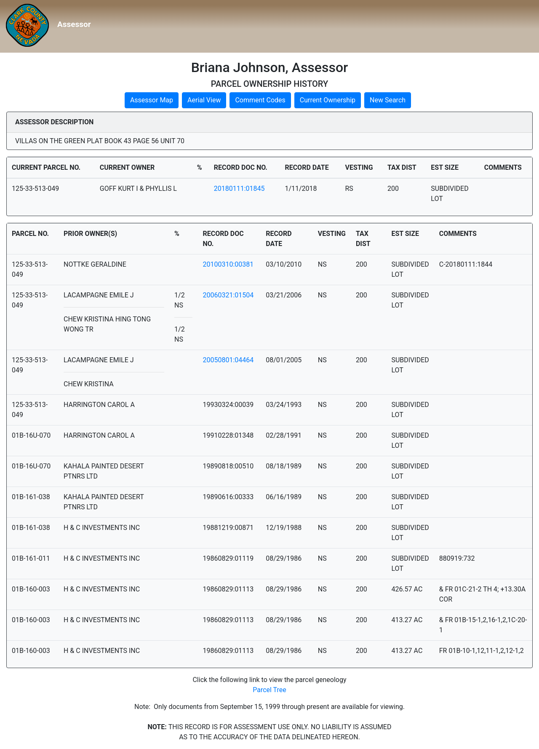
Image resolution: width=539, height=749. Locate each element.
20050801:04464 (228, 360)
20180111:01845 (239, 189)
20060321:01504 (228, 295)
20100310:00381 (228, 264)
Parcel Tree (269, 690)
